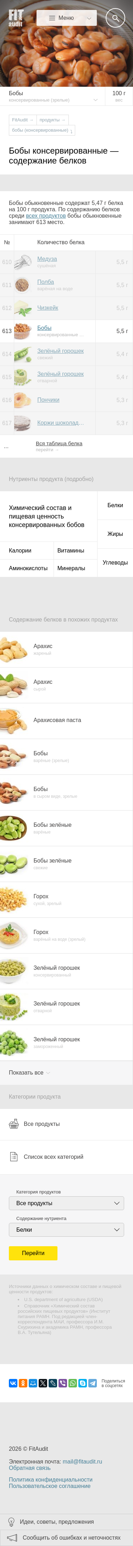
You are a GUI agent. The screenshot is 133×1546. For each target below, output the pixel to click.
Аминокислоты (28, 568)
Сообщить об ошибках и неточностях (72, 1538)
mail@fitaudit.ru (82, 1462)
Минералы (71, 568)
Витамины (70, 551)
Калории (20, 551)
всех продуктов (46, 216)
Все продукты (34, 1124)
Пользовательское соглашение (49, 1486)
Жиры (115, 534)
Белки (115, 505)
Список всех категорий (46, 1157)
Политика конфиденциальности (51, 1480)
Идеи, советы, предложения (57, 1522)
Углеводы (115, 563)
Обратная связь (30, 1468)
